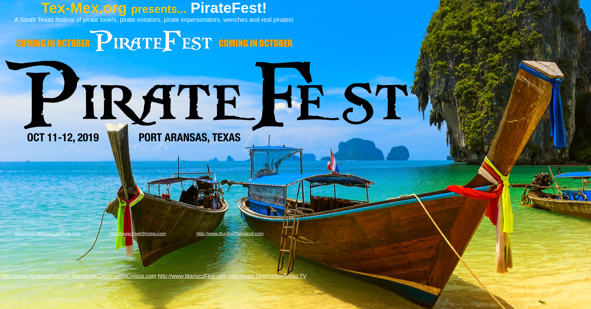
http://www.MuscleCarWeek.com (47, 233)
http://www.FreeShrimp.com (137, 233)
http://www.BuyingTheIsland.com (230, 233)
